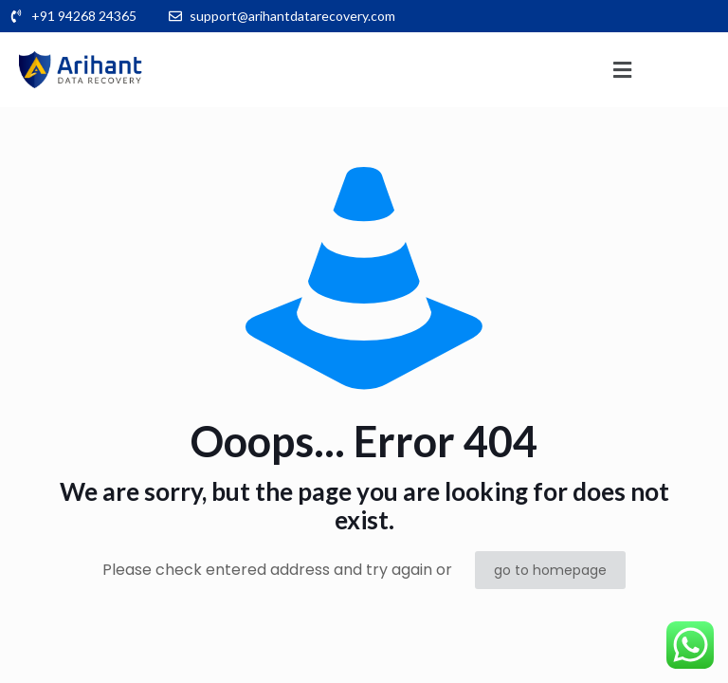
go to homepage (550, 570)
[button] (622, 69)
